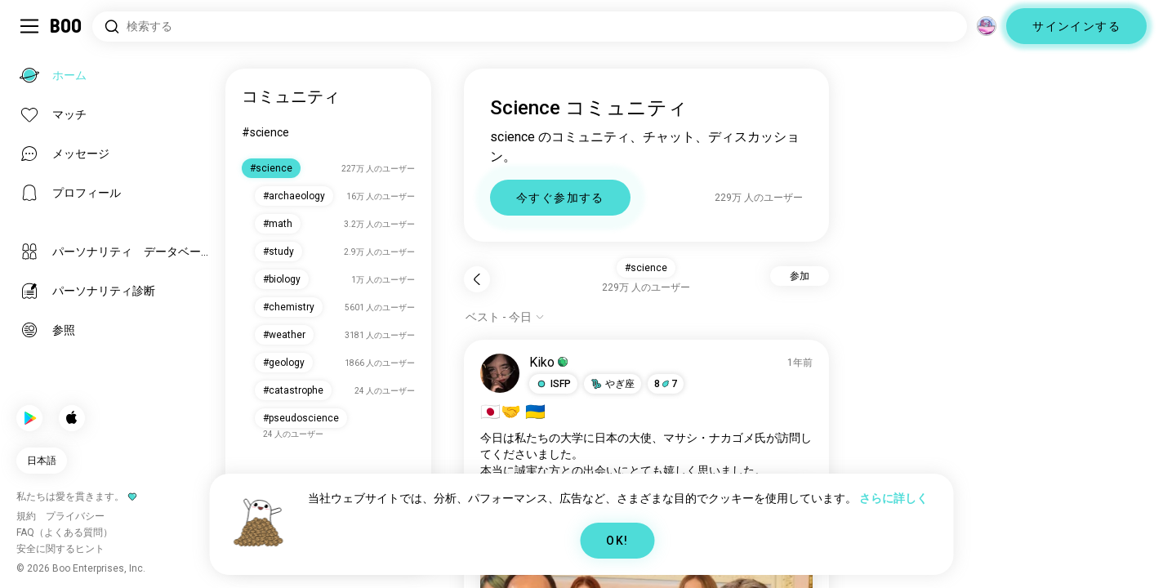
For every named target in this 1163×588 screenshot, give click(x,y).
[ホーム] (66, 26)
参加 (799, 276)
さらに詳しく (893, 498)
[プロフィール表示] (499, 373)
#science (265, 132)
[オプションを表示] (505, 317)
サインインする (1076, 26)
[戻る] (477, 279)
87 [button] (665, 384)
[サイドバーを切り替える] (29, 26)
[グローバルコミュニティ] (986, 26)
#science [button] (646, 268)
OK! (617, 540)
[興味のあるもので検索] (529, 26)
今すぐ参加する (560, 197)
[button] (553, 384)
